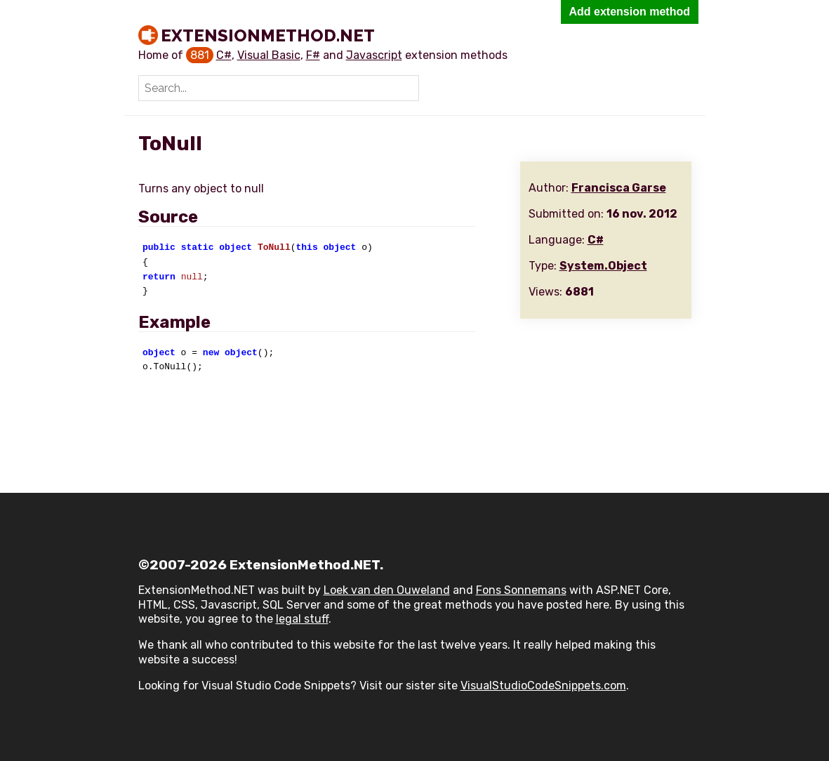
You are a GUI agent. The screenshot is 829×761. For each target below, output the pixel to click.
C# (224, 55)
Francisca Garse (618, 187)
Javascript (374, 55)
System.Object (603, 265)
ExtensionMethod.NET (268, 35)
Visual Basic (268, 55)
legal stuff (302, 619)
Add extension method (629, 12)
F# (313, 55)
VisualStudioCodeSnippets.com (543, 685)
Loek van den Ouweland (387, 590)
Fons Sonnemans (521, 590)
